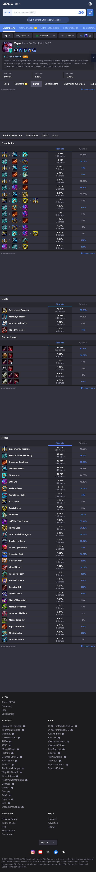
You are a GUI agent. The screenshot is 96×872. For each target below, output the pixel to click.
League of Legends (11, 726)
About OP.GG (8, 702)
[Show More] (17, 4)
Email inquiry (8, 830)
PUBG (5, 741)
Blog (4, 710)
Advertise (53, 823)
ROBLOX (6, 764)
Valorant (6, 733)
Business (52, 819)
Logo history (8, 714)
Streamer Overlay (11, 807)
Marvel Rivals (8, 749)
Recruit (51, 826)
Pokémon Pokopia (11, 768)
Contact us (7, 834)
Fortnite (6, 753)
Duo (4, 791)
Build (6, 84)
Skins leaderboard (50, 27)
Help (4, 826)
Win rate (83, 149)
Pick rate (60, 149)
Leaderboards (70, 27)
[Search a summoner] (81, 12)
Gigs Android (54, 749)
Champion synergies (74, 84)
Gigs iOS (52, 753)
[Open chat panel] (93, 58)
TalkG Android (55, 757)
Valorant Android (56, 741)
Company (7, 706)
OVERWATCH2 (9, 737)
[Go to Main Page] (8, 4)
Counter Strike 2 (10, 757)
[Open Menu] (90, 4)
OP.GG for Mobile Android (60, 726)
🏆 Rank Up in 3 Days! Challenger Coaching (49, 20)
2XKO (5, 745)
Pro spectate (89, 27)
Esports (6, 799)
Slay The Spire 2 (10, 772)
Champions (9, 27)
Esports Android (56, 764)
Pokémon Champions (13, 780)
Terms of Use (9, 823)
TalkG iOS (53, 760)
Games (5, 787)
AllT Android (54, 733)
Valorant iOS (54, 745)
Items (36, 84)
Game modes (28, 27)
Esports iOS (54, 768)
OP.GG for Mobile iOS (58, 730)
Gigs (4, 803)
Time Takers (8, 776)
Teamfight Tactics (11, 730)
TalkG (5, 795)
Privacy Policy (9, 819)
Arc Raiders (8, 760)
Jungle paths (51, 84)
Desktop (6, 783)
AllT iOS (52, 737)
